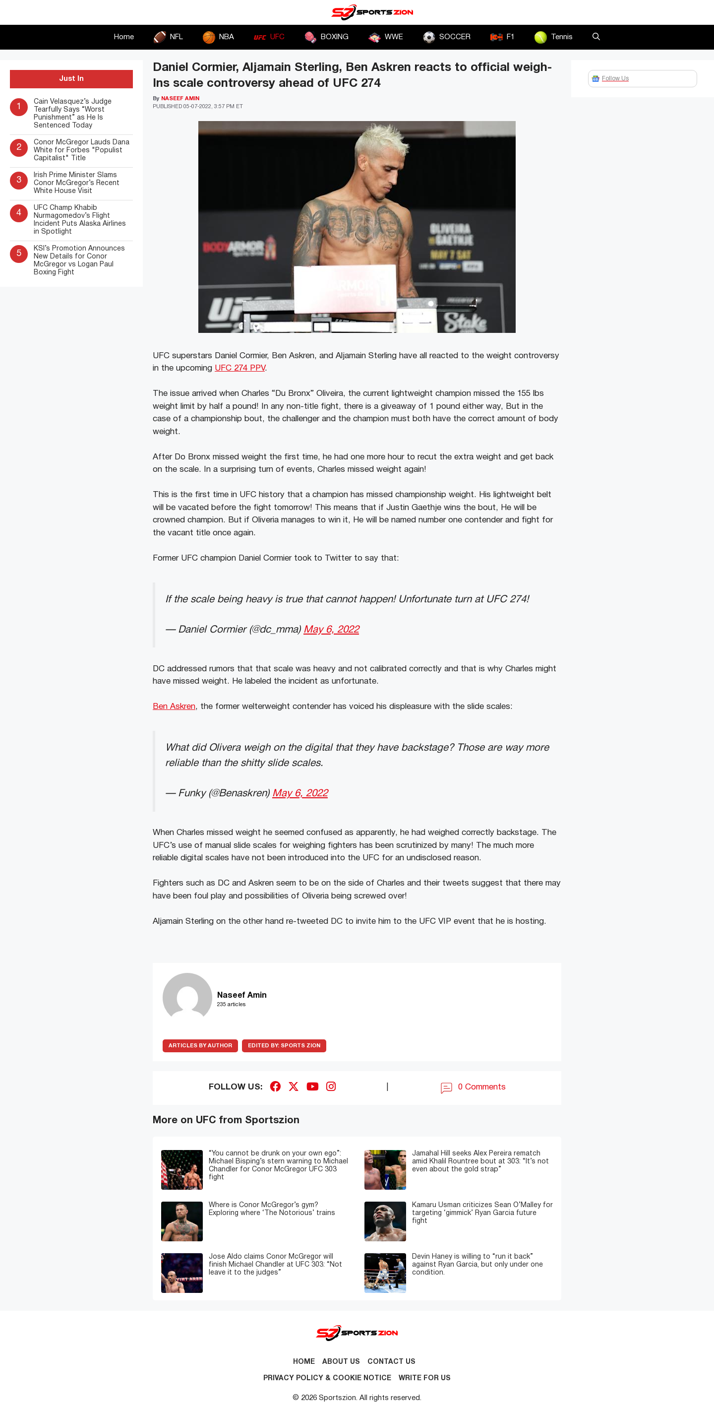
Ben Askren (174, 706)
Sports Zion (284, 1045)
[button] (596, 37)
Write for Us (425, 1378)
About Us (341, 1362)
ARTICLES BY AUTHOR (200, 1045)
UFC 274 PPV (240, 368)
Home (124, 37)
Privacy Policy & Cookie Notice (327, 1378)
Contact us (391, 1362)
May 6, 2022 (331, 630)
